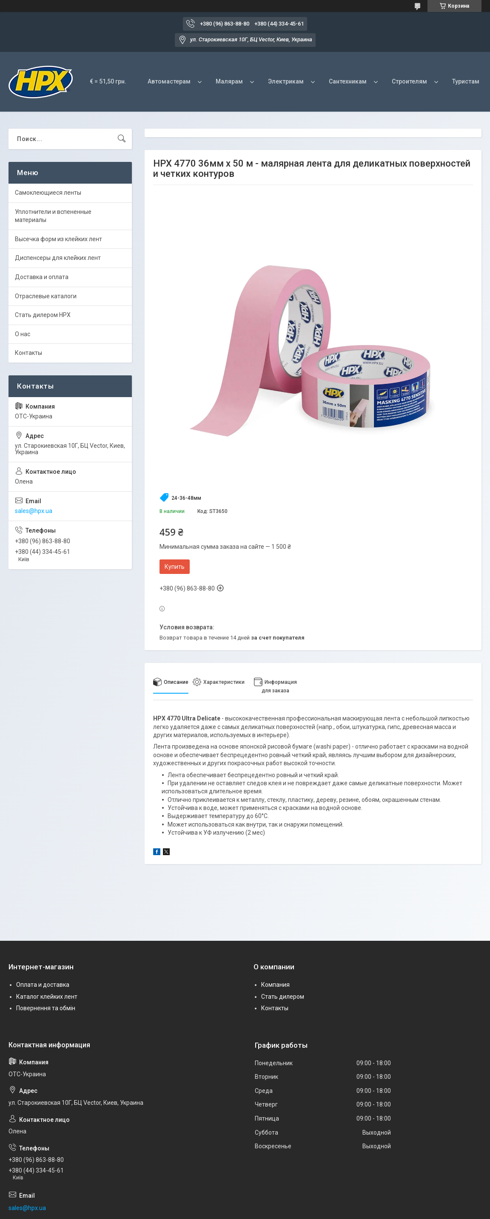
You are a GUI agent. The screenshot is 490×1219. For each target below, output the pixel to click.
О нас (22, 334)
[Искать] (121, 139)
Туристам (465, 81)
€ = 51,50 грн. (108, 81)
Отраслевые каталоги (46, 296)
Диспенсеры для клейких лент (58, 257)
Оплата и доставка (42, 984)
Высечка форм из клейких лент (58, 239)
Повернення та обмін (45, 1008)
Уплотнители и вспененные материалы (53, 216)
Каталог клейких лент (46, 996)
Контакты (28, 352)
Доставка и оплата (41, 277)
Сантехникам (348, 81)
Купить (175, 566)
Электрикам (286, 81)
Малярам (229, 81)
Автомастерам (169, 81)
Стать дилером (282, 996)
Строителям (409, 81)
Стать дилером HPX (43, 314)
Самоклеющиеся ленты (48, 192)
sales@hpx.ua (33, 510)
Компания (275, 984)
